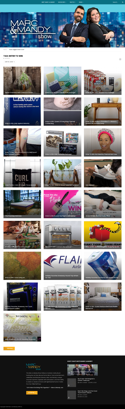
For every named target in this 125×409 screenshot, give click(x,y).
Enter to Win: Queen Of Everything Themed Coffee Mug (60, 122)
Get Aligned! (90, 185)
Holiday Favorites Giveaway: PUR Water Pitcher (102, 278)
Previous (9, 348)
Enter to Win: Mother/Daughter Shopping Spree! (102, 247)
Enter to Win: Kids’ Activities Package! (58, 154)
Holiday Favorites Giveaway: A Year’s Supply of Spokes (61, 307)
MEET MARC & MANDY (48, 2)
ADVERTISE (32, 392)
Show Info (61, 2)
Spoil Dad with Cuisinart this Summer (58, 247)
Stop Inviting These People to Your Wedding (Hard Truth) (91, 372)
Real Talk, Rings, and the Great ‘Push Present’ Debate (87, 392)
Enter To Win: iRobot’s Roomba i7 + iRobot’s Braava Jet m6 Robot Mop (101, 122)
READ (80, 2)
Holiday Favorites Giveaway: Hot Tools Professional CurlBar (18, 307)
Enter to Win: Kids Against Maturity (17, 123)
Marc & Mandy (76, 374)
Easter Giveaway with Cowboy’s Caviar (19, 93)
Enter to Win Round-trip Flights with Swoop (60, 216)
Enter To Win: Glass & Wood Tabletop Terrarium (62, 185)
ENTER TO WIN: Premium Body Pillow (98, 216)
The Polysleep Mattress (13, 216)
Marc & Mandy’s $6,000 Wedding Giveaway (20, 339)
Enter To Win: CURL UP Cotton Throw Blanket (20, 185)
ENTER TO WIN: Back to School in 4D (17, 247)
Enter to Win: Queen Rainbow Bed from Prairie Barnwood (101, 307)
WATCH (72, 2)
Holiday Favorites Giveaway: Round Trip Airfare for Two (61, 277)
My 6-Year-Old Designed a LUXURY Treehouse (86, 379)
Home (5, 49)
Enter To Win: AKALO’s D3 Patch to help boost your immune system (21, 153)
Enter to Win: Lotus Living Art (15, 278)
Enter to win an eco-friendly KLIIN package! (60, 93)
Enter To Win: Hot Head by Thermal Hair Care (101, 154)
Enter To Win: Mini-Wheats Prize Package (100, 93)
